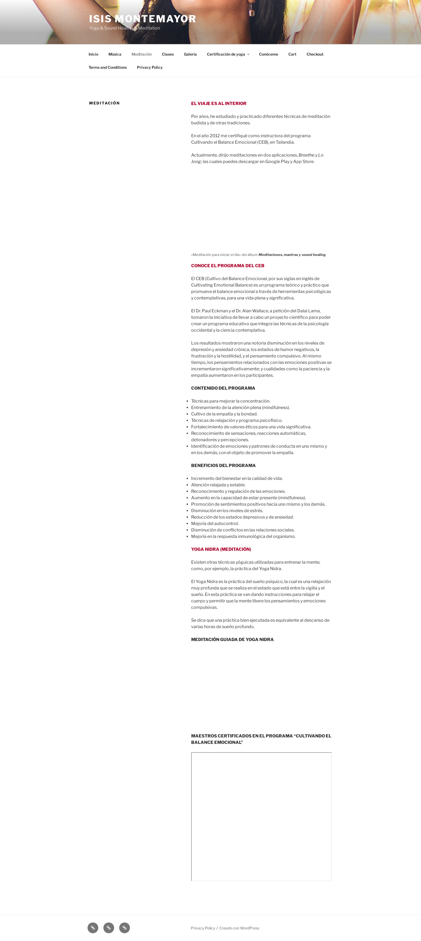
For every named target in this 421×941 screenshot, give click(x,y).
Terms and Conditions (108, 67)
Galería (190, 54)
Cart (292, 54)
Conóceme (268, 54)
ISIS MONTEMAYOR (143, 19)
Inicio (93, 54)
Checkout (315, 54)
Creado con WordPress (239, 928)
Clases (168, 54)
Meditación (142, 54)
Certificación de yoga (228, 54)
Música (114, 54)
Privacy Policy (150, 67)
